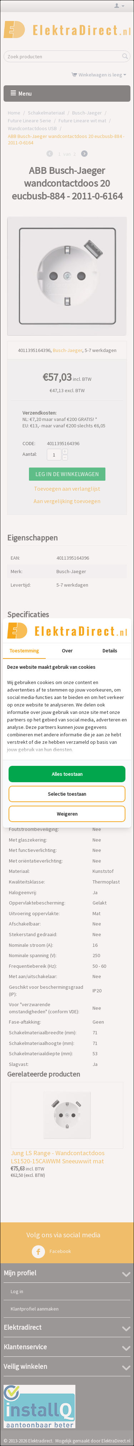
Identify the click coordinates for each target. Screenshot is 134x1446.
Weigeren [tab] (67, 814)
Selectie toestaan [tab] (67, 794)
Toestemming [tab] (24, 650)
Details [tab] (110, 650)
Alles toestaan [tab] (67, 774)
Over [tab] (67, 650)
